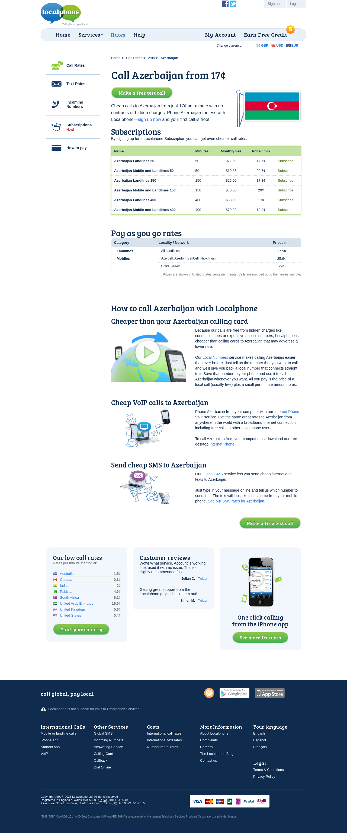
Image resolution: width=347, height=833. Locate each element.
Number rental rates (162, 747)
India (64, 586)
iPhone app (50, 740)
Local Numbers (215, 357)
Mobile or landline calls (58, 733)
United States (70, 615)
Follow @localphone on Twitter (233, 4)
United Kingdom (72, 609)
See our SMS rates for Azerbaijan (236, 501)
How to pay (76, 148)
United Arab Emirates (76, 603)
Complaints (209, 740)
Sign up (273, 4)
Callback (100, 760)
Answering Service (108, 747)
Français (260, 747)
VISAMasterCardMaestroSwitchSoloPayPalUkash (237, 801)
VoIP (44, 754)
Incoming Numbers (74, 104)
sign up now (149, 119)
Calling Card (103, 754)
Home (63, 34)
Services (89, 34)
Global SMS (213, 474)
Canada (66, 580)
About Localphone (214, 733)
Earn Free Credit (265, 34)
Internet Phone (286, 411)
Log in (295, 4)
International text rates (164, 740)
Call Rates (75, 65)
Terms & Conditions (268, 770)
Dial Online (102, 767)
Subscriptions (79, 127)
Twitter (202, 579)
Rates (118, 34)
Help (139, 34)
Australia (67, 574)
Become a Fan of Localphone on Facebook (225, 4)
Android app (50, 747)
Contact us (208, 760)
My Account (220, 34)
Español (259, 740)
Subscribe (286, 161)
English (259, 733)
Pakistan (66, 591)
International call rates (164, 733)
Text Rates (75, 84)
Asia (151, 58)
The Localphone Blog (216, 754)
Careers (206, 747)
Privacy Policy (264, 776)
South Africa (69, 597)
